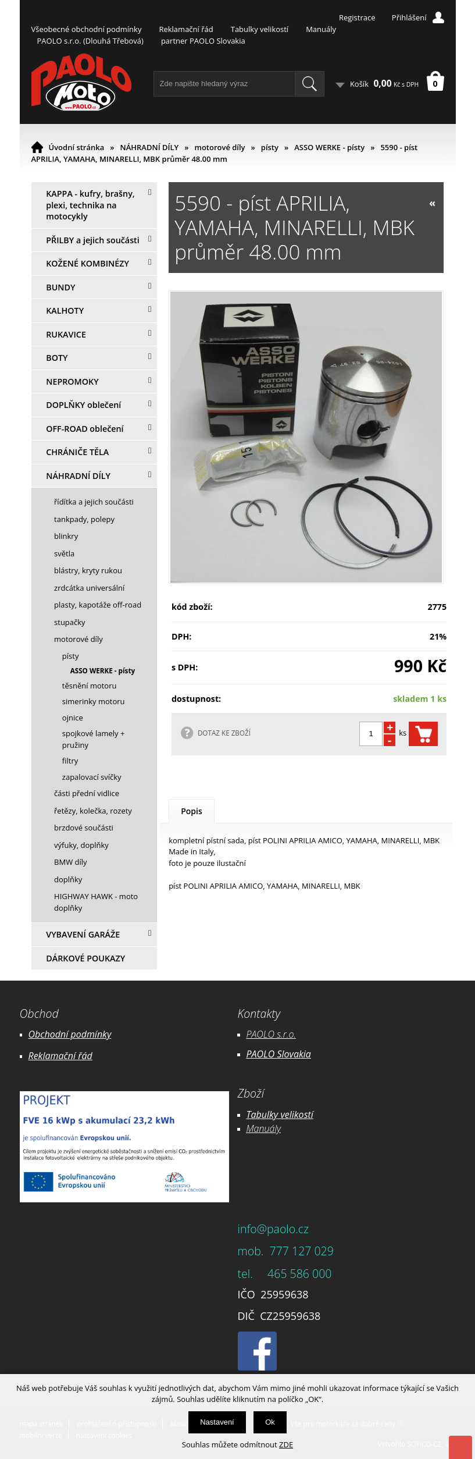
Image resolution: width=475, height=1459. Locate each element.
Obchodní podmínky (70, 1034)
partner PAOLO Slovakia (203, 41)
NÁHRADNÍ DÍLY (149, 147)
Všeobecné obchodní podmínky (86, 29)
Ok (270, 1422)
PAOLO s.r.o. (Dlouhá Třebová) (90, 41)
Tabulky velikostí (259, 29)
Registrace (357, 17)
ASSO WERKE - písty (329, 147)
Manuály (321, 29)
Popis (191, 811)
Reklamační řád (186, 29)
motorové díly (219, 147)
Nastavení (217, 1422)
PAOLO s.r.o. (272, 1034)
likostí (301, 1114)
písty (269, 147)
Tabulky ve (268, 1114)
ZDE (286, 1444)
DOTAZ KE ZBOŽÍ (224, 732)
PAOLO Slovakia (279, 1054)
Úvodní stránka (77, 147)
